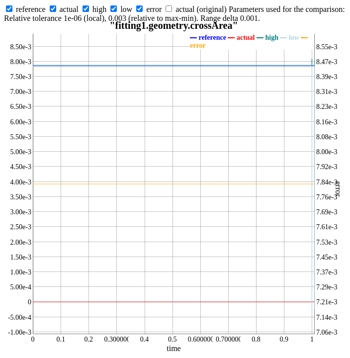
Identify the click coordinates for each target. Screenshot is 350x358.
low (126, 9)
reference (31, 9)
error (154, 9)
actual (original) (201, 9)
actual (69, 9)
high (99, 9)
